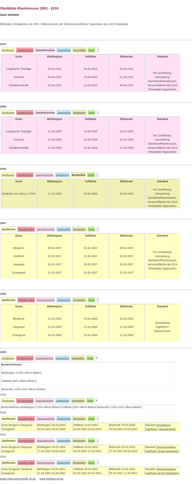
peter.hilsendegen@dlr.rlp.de (18, 478)
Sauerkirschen (44, 175)
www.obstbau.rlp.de (51, 478)
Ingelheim (151, 451)
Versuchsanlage (166, 447)
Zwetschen (64, 50)
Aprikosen (8, 50)
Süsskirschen (25, 50)
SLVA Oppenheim (168, 451)
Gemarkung (163, 425)
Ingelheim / (152, 429)
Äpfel (92, 50)
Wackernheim (167, 429)
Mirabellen (79, 50)
